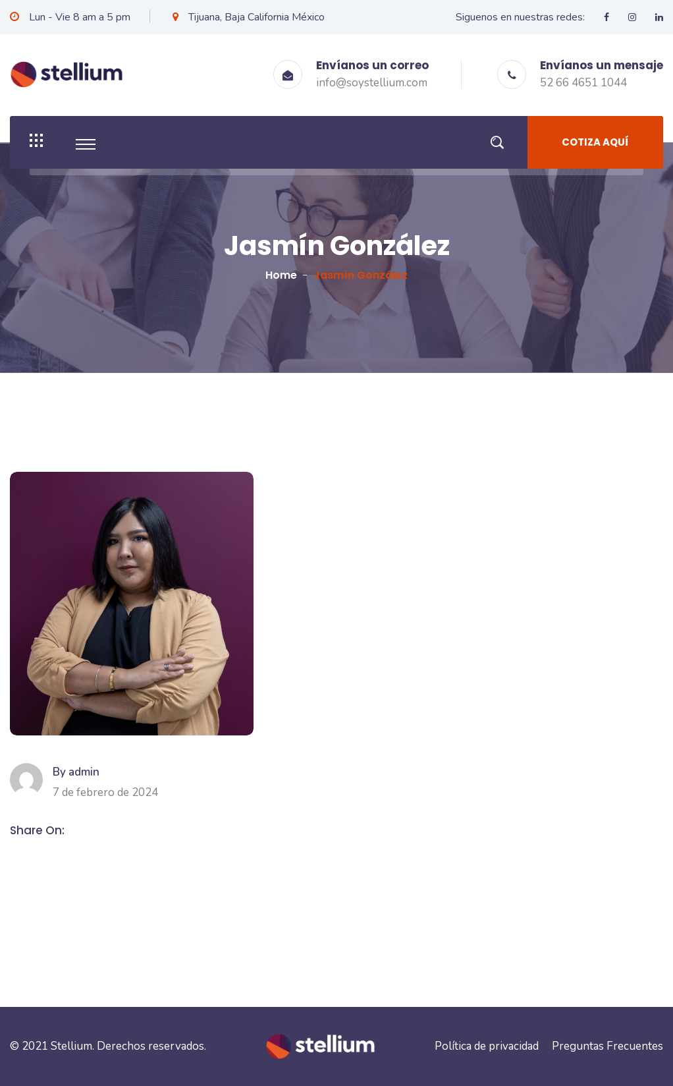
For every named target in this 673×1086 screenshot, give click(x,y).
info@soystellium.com (371, 82)
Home (281, 275)
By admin (76, 772)
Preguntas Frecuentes (607, 1046)
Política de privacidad (487, 1046)
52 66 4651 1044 (583, 82)
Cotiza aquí (595, 142)
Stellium (71, 1046)
